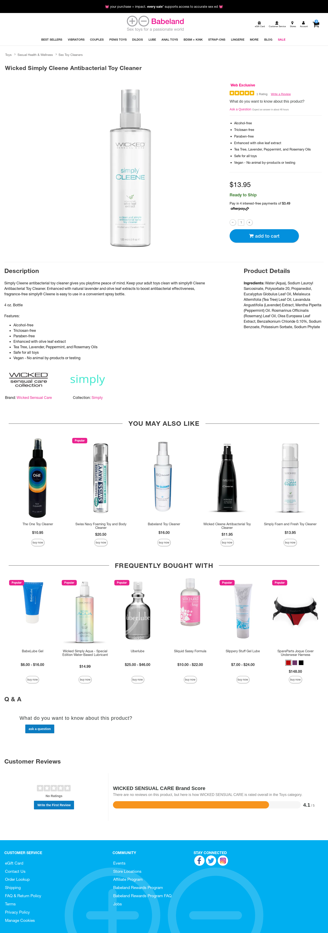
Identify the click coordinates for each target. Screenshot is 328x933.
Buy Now (38, 542)
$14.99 (85, 666)
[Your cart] (315, 24)
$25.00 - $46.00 (137, 664)
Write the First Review (54, 805)
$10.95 (37, 532)
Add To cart (264, 236)
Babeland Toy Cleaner (164, 524)
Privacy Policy (17, 912)
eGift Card (14, 863)
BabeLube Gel (32, 651)
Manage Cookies (20, 920)
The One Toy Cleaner (38, 524)
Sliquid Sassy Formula (190, 651)
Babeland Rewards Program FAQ (142, 895)
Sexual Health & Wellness (35, 55)
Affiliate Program (128, 879)
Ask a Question (240, 109)
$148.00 (295, 671)
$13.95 (290, 532)
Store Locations (127, 871)
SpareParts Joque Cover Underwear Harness (295, 653)
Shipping (13, 887)
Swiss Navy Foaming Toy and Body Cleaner (100, 526)
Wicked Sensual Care (34, 397)
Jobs (117, 904)
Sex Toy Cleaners (71, 55)
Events (119, 863)
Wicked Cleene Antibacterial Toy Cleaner (227, 526)
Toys (8, 55)
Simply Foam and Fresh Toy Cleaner (290, 524)
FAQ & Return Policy (23, 895)
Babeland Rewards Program (138, 887)
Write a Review (281, 94)
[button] (288, 662)
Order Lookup (17, 879)
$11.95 (227, 534)
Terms (10, 904)
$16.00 (164, 532)
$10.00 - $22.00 (190, 664)
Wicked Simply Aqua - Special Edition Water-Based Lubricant (85, 653)
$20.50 (100, 534)
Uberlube (137, 651)
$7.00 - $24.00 (243, 664)
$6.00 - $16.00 (32, 664)
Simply (97, 397)
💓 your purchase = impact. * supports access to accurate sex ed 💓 (164, 7)
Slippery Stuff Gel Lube (243, 651)
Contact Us (15, 871)
